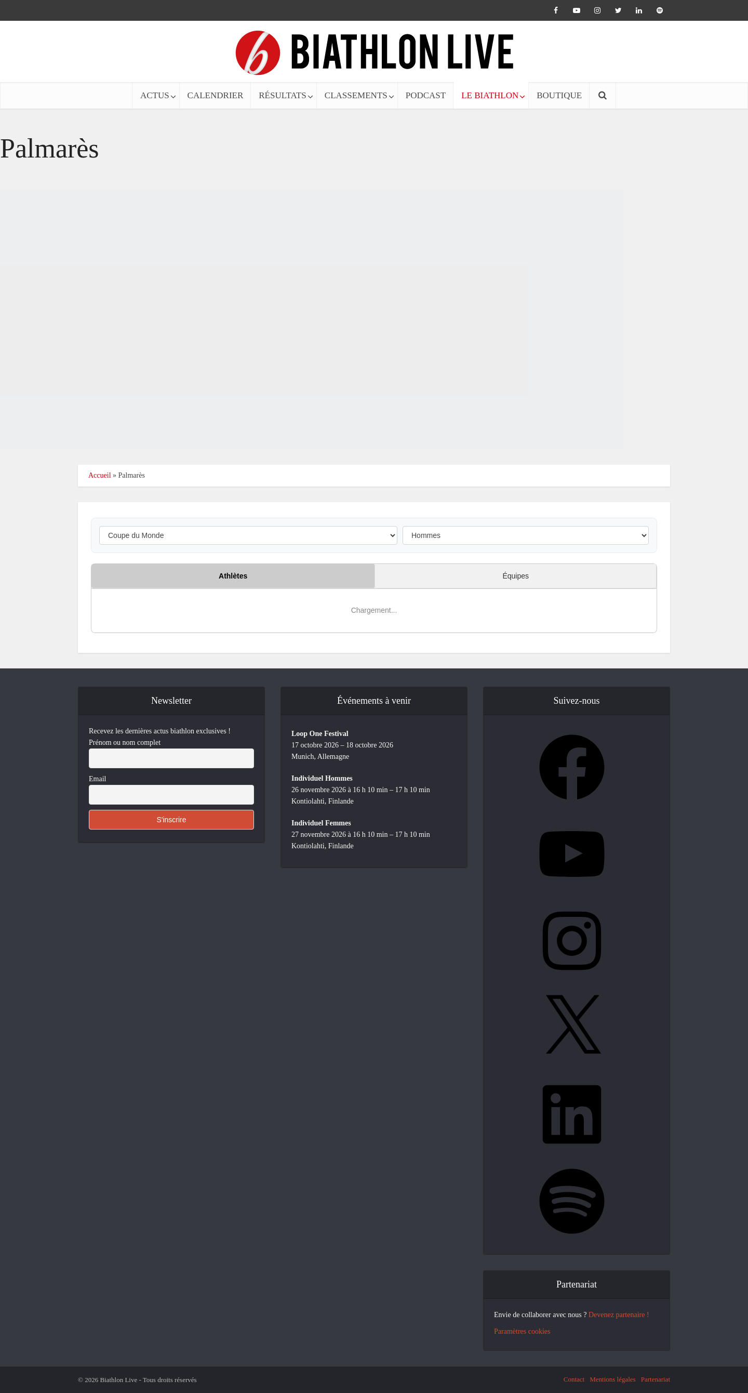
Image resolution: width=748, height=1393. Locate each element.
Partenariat (655, 1379)
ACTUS (154, 95)
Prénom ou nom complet (125, 742)
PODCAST (426, 95)
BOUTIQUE (559, 95)
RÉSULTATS (282, 95)
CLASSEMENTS (356, 95)
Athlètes (233, 576)
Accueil (99, 475)
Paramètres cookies (522, 1331)
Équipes (515, 576)
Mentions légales (612, 1379)
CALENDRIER (216, 95)
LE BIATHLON (489, 95)
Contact (574, 1379)
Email (97, 779)
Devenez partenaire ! (619, 1315)
